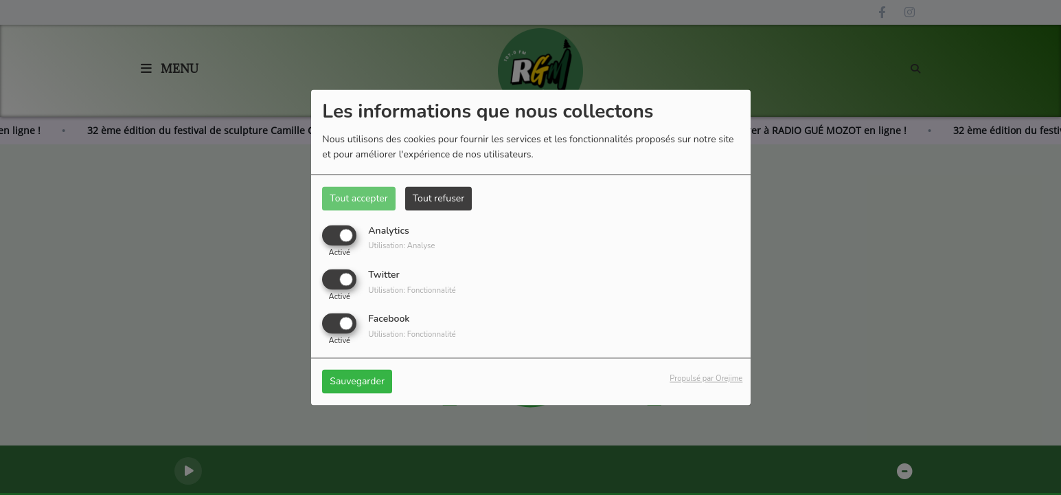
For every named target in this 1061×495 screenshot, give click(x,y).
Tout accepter (358, 198)
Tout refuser (439, 198)
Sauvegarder (357, 381)
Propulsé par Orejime (706, 379)
